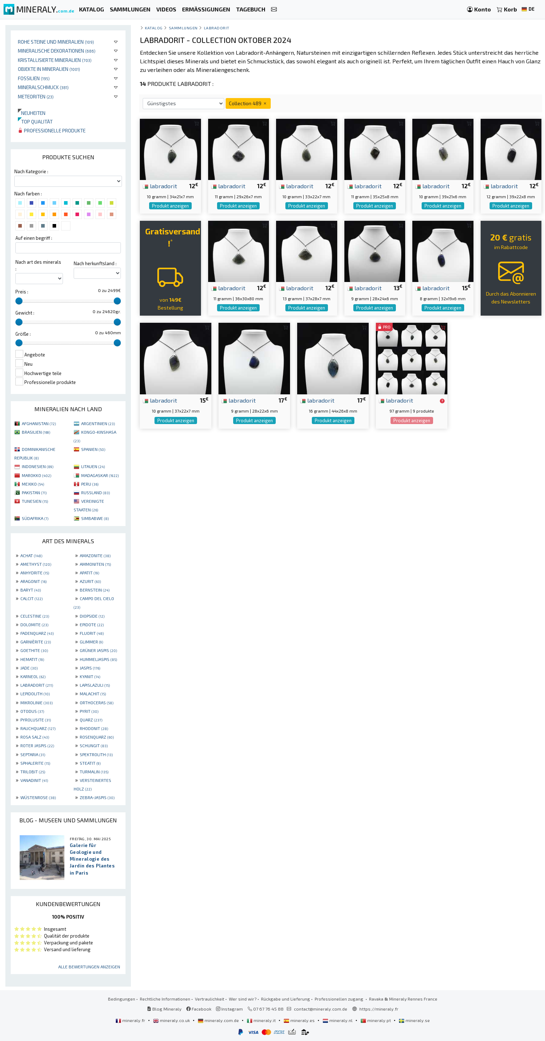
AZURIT (90, 581)
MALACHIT (93, 693)
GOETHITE (34, 650)
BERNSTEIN (94, 589)
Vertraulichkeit (209, 998)
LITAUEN (93, 466)
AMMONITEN (95, 563)
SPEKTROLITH (96, 754)
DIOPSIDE (92, 615)
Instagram (229, 1008)
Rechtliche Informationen (165, 998)
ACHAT (31, 555)
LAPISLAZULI (95, 684)
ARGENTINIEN (98, 423)
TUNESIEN (35, 501)
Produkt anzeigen (170, 206)
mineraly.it (262, 1020)
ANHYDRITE (34, 572)
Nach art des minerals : (38, 265)
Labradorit (217, 27)
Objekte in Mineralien (49, 69)
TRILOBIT (32, 771)
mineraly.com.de (219, 1020)
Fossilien (34, 78)
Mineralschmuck (43, 87)
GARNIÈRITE (35, 641)
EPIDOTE (92, 624)
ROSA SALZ (34, 736)
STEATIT (90, 762)
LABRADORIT (36, 684)
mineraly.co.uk (172, 1020)
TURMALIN (94, 771)
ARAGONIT (33, 581)
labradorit (160, 185)
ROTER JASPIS (37, 745)
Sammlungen (183, 27)
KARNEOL (32, 676)
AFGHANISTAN (39, 423)
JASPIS (90, 667)
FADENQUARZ (37, 633)
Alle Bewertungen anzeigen (89, 966)
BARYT (30, 589)
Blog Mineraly (164, 1008)
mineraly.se (414, 1020)
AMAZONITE (95, 555)
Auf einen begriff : (33, 238)
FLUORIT (92, 633)
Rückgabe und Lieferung (285, 998)
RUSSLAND (95, 492)
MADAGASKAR (100, 475)
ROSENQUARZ (97, 736)
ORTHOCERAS (96, 702)
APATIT (89, 572)
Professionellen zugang (339, 998)
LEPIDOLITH (35, 693)
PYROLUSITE (35, 719)
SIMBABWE (95, 518)
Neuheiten (31, 113)
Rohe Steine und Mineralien (56, 42)
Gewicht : (24, 313)
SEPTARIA (32, 754)
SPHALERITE (35, 762)
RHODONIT (94, 728)
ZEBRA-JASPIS (97, 797)
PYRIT (89, 711)
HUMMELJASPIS (98, 659)
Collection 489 (248, 103)
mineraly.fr (131, 1020)
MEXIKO (33, 483)
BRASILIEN (36, 431)
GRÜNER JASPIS (98, 650)
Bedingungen (121, 998)
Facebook (198, 1008)
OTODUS (32, 711)
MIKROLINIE (36, 702)
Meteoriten (36, 96)
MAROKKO (36, 475)
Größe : (23, 334)
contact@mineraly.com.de (320, 1008)
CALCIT (31, 598)
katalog (154, 27)
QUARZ (91, 719)
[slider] (19, 301)
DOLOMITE (34, 624)
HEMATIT (32, 659)
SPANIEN (93, 449)
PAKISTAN (34, 492)
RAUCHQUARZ (37, 728)
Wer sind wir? (242, 998)
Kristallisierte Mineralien (55, 60)
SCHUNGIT (94, 745)
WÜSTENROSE (38, 797)
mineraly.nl (338, 1020)
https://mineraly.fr (378, 1008)
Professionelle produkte (51, 130)
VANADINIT (34, 780)
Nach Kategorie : (31, 171)
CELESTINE (34, 615)
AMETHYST (35, 563)
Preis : (21, 292)
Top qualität (35, 121)
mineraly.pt (376, 1020)
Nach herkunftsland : (95, 263)
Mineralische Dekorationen (56, 51)
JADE (29, 667)
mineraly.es (300, 1020)
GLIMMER (91, 641)
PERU (89, 483)
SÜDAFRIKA (35, 518)
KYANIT (90, 676)
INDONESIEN (37, 466)
